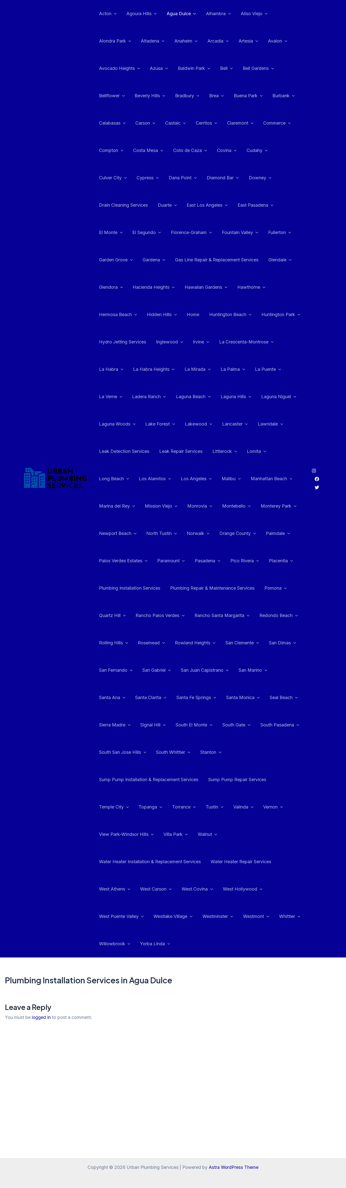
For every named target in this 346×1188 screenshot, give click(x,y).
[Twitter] (317, 474)
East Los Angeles (146, 205)
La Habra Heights (241, 342)
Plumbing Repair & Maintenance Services (243, 560)
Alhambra (214, 13)
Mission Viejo (210, 478)
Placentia (111, 560)
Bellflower (111, 95)
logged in (41, 990)
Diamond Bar (182, 177)
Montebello (283, 478)
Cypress (110, 177)
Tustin (278, 779)
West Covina (194, 861)
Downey (218, 177)
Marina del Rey (167, 478)
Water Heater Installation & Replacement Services (149, 834)
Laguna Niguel (155, 396)
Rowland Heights (240, 615)
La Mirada (284, 342)
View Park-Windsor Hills (183, 807)
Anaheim (183, 41)
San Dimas (154, 643)
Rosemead (197, 615)
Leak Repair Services (248, 424)
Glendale (202, 260)
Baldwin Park (191, 68)
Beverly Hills (148, 95)
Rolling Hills (160, 615)
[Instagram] (314, 457)
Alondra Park (115, 41)
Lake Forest (242, 396)
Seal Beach (204, 697)
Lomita (141, 451)
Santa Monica (164, 697)
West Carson (154, 861)
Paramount (202, 533)
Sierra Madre (242, 697)
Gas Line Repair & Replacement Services (140, 259)
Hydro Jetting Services (220, 314)
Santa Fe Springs (118, 697)
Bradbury (185, 95)
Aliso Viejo (249, 13)
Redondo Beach (118, 615)
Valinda (109, 807)
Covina (223, 150)
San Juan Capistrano (122, 670)
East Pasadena (194, 205)
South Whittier (116, 752)
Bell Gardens (253, 68)
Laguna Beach (259, 369)
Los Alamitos (215, 451)
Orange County (279, 506)
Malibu (289, 451)
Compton (111, 150)
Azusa (157, 68)
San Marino (169, 670)
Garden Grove (242, 232)
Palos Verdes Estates (155, 533)
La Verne (178, 369)
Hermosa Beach (206, 287)
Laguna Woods (200, 396)
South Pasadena (200, 725)
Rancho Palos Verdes (189, 588)
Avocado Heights (119, 68)
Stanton (152, 752)
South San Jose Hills (252, 725)
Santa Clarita (243, 670)
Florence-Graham (119, 232)
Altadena (151, 41)
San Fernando (193, 643)
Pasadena (238, 533)
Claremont (236, 123)
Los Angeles (255, 451)
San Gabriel (233, 643)
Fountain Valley (166, 232)
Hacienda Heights (276, 260)
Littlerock (111, 451)
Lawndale (145, 424)
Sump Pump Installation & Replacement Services (221, 752)
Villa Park (232, 807)
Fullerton (205, 232)
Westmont (253, 889)
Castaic (173, 123)
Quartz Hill (143, 588)
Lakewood (279, 396)
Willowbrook (114, 916)
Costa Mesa (147, 150)
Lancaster (111, 424)
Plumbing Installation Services (162, 560)
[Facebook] (317, 465)
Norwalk (240, 506)
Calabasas (112, 123)
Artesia (244, 41)
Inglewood (266, 314)
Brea (213, 95)
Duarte (108, 205)
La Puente (145, 369)
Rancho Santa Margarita (250, 588)
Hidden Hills (249, 287)
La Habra (199, 342)
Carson (144, 123)
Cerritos (203, 123)
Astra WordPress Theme (233, 1167)
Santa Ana (206, 670)
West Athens (114, 861)
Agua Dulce (179, 13)
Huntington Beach (120, 314)
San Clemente (115, 643)
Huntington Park (168, 314)
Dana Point (143, 177)
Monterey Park (116, 506)
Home (279, 287)
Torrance (248, 779)
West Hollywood (239, 861)
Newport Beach (162, 506)
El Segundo (268, 205)
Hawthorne (164, 287)
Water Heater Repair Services (239, 834)
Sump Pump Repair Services (127, 779)
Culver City (286, 150)
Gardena (279, 232)
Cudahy (252, 150)
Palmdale (111, 533)
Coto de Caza (187, 150)
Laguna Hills (114, 396)
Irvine (107, 342)
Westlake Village (171, 889)
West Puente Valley (121, 889)
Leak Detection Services (192, 424)
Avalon (272, 41)
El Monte (233, 205)
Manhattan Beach (119, 478)
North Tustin (205, 506)
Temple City (180, 779)
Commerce (271, 123)
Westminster (215, 889)
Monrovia (247, 478)
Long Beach (175, 451)
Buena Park (243, 95)
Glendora (235, 260)
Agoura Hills (140, 13)
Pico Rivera (274, 533)
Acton (107, 13)
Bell (223, 68)
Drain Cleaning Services (263, 177)
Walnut (262, 807)
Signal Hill (280, 697)
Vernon (137, 807)
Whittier (285, 889)
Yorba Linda (154, 916)
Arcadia (214, 41)
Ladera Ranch (216, 369)
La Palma (111, 369)
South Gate (158, 725)
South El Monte (117, 725)
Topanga (216, 779)
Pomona (110, 588)
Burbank (278, 95)
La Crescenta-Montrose (151, 342)
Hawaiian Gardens (120, 287)
